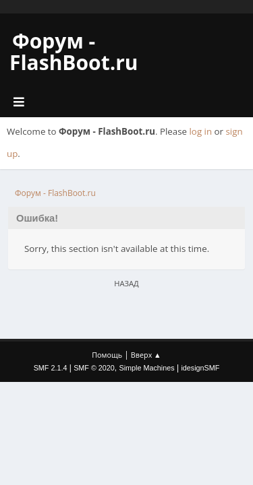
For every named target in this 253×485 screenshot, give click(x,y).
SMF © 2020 (94, 368)
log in (201, 131)
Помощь (107, 355)
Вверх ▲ (146, 355)
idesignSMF (200, 368)
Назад (126, 283)
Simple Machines (147, 368)
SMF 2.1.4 (50, 368)
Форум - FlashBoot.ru (73, 51)
